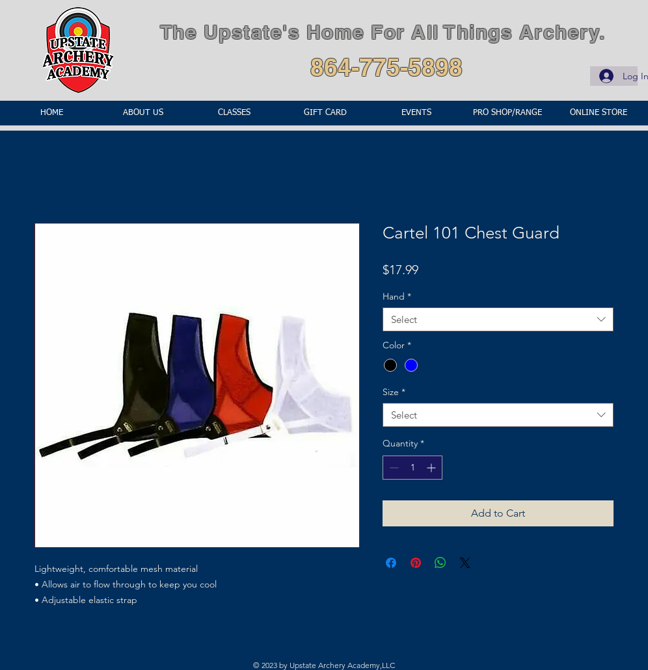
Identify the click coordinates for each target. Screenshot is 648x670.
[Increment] (432, 467)
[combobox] (498, 319)
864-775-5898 (386, 67)
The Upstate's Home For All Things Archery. (383, 32)
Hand (397, 296)
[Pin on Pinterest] (416, 563)
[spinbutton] (412, 467)
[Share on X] (465, 563)
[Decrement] (393, 467)
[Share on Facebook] (391, 563)
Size (394, 392)
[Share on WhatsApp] (440, 563)
